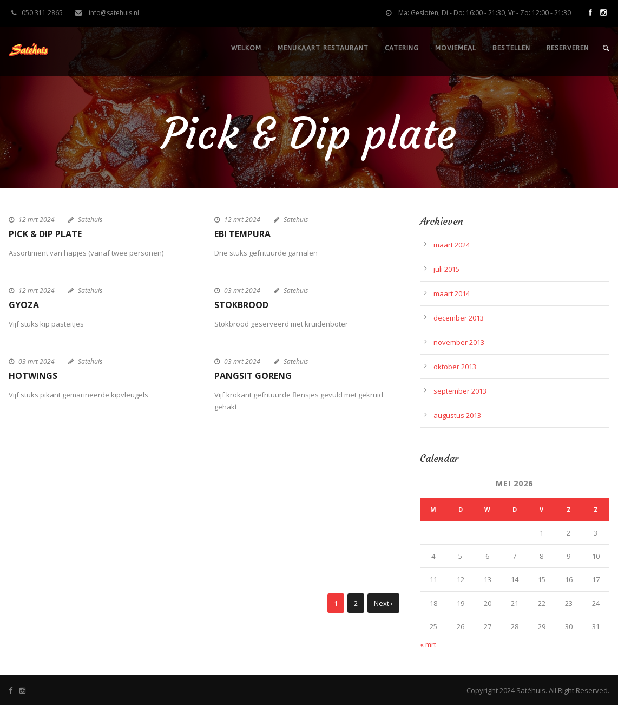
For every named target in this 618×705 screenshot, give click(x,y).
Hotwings (33, 376)
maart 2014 (451, 293)
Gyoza (24, 305)
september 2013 (459, 391)
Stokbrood (241, 305)
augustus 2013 (457, 415)
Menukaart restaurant (323, 48)
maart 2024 (451, 245)
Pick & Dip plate (45, 234)
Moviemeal (455, 48)
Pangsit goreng (253, 376)
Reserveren (568, 48)
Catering (402, 48)
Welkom (246, 48)
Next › (383, 603)
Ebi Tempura (242, 234)
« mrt (428, 644)
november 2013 (458, 342)
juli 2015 (446, 269)
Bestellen (511, 48)
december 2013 (458, 318)
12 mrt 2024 (36, 219)
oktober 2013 (454, 366)
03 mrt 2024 (242, 290)
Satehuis (90, 219)
